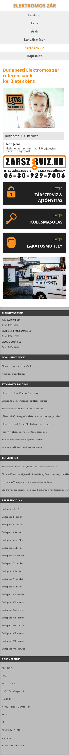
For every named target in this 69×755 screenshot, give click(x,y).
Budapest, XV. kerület (13, 609)
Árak (34, 31)
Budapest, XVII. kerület (13, 625)
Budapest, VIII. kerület (13, 555)
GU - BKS (6, 737)
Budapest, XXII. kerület (13, 648)
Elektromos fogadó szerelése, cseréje (21, 393)
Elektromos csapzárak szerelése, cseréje (23, 408)
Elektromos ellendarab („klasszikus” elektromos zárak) (29, 466)
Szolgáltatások (34, 40)
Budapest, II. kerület (12, 516)
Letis (34, 23)
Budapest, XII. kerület (12, 586)
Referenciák (35, 48)
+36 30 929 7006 (10, 325)
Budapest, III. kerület (12, 524)
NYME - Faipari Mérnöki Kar (16, 706)
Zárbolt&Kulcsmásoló (13, 745)
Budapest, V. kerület (12, 532)
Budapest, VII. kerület (12, 547)
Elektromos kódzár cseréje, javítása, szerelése (25, 424)
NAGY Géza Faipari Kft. (13, 691)
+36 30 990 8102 (10, 336)
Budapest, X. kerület (12, 571)
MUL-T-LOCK (8, 683)
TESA (4, 714)
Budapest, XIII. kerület (13, 594)
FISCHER (6, 699)
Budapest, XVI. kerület (13, 617)
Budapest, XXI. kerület (13, 640)
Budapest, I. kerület (12, 509)
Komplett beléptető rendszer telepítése (22, 447)
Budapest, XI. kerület (12, 578)
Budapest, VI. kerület (12, 540)
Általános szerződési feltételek (17, 366)
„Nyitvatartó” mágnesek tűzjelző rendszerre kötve (27, 482)
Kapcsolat (34, 56)
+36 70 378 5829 (10, 346)
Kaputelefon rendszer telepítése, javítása (23, 439)
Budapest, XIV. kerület (13, 602)
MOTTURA (7, 667)
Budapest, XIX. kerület (13, 633)
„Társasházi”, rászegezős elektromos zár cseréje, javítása (31, 416)
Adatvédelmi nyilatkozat (14, 373)
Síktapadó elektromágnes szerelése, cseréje (24, 400)
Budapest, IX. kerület (12, 563)
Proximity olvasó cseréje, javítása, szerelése (24, 431)
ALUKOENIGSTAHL (11, 730)
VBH (4, 722)
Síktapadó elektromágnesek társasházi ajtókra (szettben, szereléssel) (34, 474)
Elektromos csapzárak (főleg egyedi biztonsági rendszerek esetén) (34, 489)
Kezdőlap (34, 15)
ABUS (5, 675)
